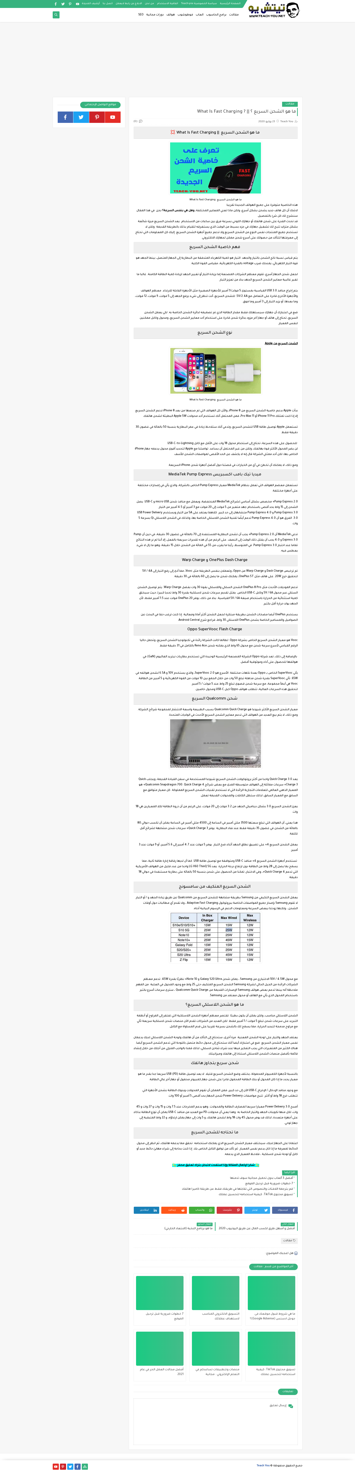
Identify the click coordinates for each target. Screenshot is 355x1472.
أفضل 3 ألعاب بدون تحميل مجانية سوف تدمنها (261, 1178)
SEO (141, 15)
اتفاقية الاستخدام (167, 3)
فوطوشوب (185, 15)
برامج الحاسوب (216, 15)
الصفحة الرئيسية (230, 3)
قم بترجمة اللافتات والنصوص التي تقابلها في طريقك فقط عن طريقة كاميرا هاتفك (237, 1189)
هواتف (170, 15)
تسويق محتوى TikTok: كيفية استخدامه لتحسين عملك (256, 1194)
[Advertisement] (178, 62)
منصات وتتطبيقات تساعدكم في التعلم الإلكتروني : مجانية (217, 1372)
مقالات (234, 15)
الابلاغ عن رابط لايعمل (129, 3)
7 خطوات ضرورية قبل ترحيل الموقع (269, 1183)
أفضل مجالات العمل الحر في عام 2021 (162, 1372)
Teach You (263, 1466)
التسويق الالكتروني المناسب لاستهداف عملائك (220, 1317)
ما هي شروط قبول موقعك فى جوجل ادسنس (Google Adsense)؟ (272, 1317)
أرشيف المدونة (91, 3)
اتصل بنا (108, 3)
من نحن (149, 3)
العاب (200, 15)
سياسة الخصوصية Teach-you (199, 3)
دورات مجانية (155, 15)
